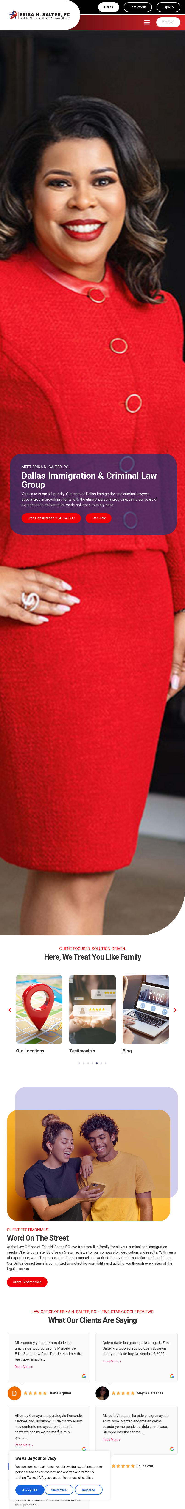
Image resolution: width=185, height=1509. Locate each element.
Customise (30, 1490)
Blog (127, 1051)
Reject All (60, 1490)
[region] (59, 1476)
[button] (147, 22)
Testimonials (82, 1051)
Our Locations (30, 1051)
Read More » (24, 1367)
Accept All (89, 1490)
